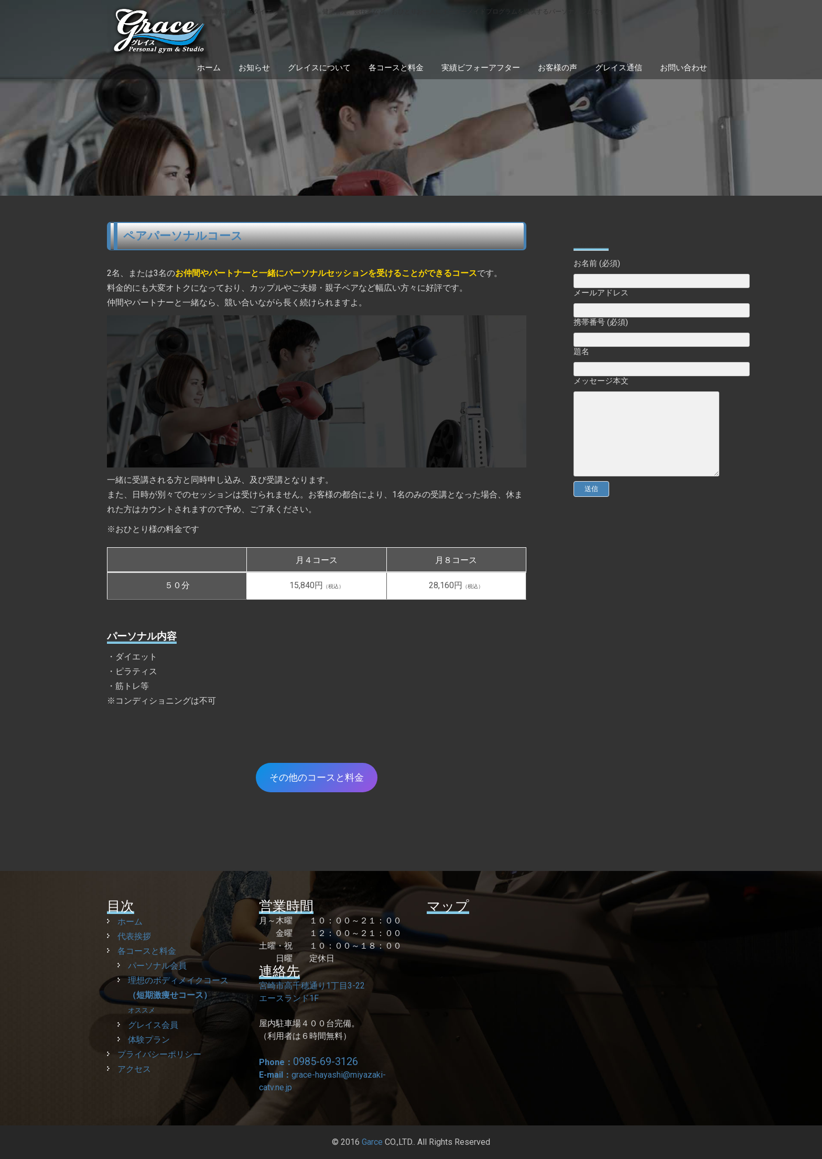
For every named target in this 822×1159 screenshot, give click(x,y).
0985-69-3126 (325, 1061)
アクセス (134, 1069)
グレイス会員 (153, 1025)
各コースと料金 (396, 67)
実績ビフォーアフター (480, 67)
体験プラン (149, 1040)
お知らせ (254, 67)
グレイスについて (319, 67)
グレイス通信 (618, 67)
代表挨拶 (134, 936)
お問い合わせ (683, 67)
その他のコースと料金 (316, 777)
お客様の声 (557, 67)
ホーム (209, 67)
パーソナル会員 (157, 966)
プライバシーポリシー (159, 1054)
